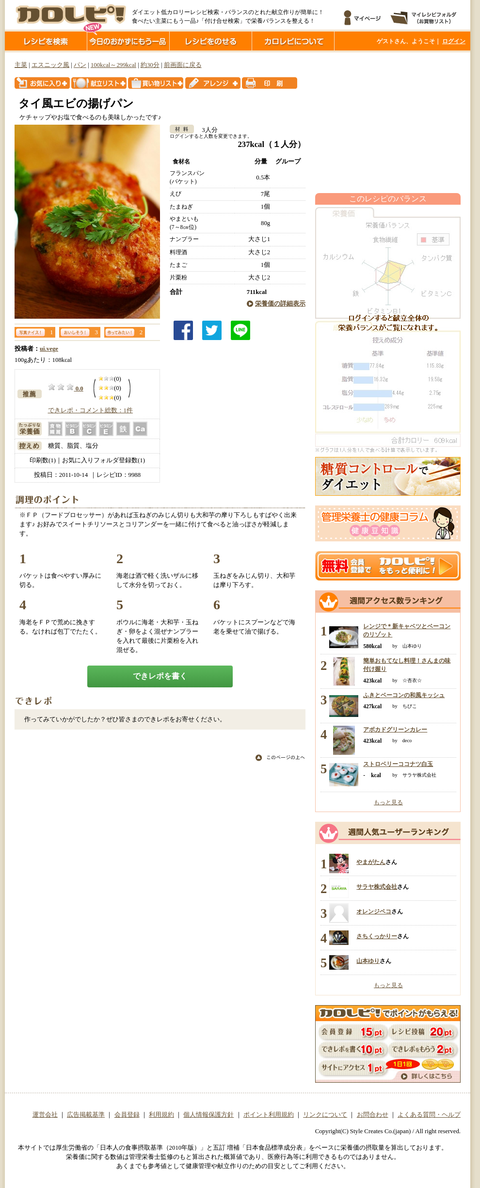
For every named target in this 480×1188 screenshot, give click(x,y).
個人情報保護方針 (208, 1114)
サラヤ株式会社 (376, 887)
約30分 (150, 65)
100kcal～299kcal (113, 65)
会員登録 (127, 1114)
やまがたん (370, 862)
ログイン (453, 41)
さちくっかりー (376, 936)
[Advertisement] (388, 122)
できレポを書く (160, 676)
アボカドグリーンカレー (395, 729)
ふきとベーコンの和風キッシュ (404, 695)
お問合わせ (372, 1114)
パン (80, 65)
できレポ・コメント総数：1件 (90, 410)
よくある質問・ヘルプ (429, 1114)
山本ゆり (368, 961)
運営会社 (45, 1114)
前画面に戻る (183, 65)
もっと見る (388, 802)
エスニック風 (50, 65)
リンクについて (325, 1114)
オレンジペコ (373, 911)
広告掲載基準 (86, 1114)
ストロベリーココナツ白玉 (398, 764)
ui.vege (49, 348)
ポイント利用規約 (268, 1114)
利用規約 (161, 1114)
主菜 (21, 65)
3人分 (206, 130)
